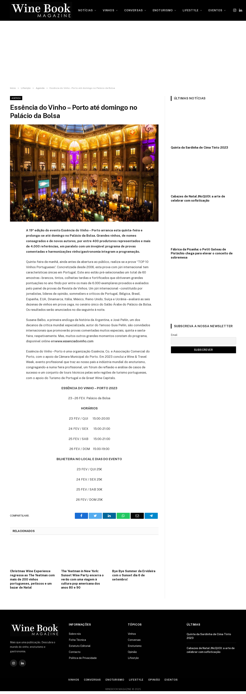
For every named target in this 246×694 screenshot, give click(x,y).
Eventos (171, 679)
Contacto (74, 651)
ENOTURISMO (163, 10)
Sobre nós (75, 633)
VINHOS (108, 10)
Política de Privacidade (83, 657)
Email (174, 334)
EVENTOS (215, 10)
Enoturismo (135, 645)
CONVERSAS (133, 10)
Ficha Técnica (77, 639)
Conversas (134, 639)
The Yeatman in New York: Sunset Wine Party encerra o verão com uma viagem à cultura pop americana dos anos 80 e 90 (82, 579)
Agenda (16, 98)
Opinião (132, 651)
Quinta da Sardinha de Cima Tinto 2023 (199, 147)
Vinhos (132, 633)
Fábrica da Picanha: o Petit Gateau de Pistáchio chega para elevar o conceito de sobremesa (202, 253)
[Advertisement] (123, 53)
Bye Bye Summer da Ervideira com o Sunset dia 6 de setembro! (133, 575)
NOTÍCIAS (85, 10)
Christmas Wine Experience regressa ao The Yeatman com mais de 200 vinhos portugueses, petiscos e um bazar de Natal (32, 579)
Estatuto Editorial (79, 645)
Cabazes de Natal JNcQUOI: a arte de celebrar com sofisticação (198, 198)
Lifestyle (133, 657)
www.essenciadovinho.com (74, 341)
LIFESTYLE (190, 10)
